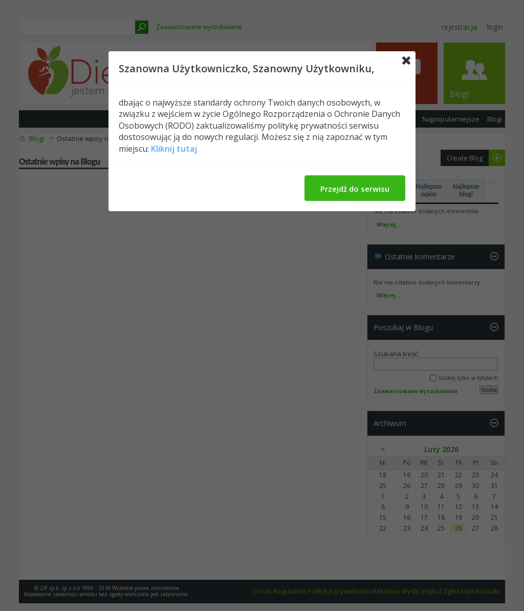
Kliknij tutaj (174, 148)
